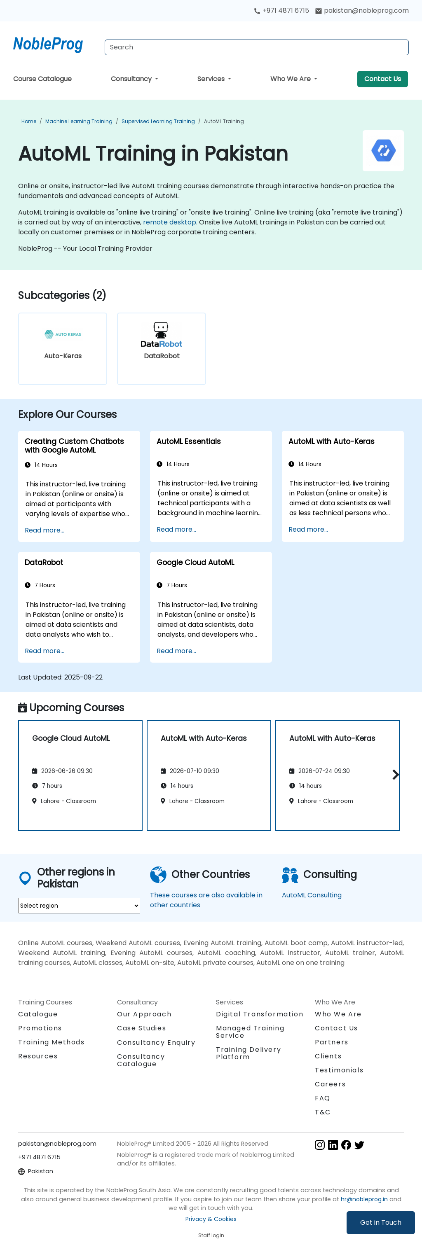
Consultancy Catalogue (141, 1060)
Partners (332, 1042)
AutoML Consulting (312, 895)
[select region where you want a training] (79, 905)
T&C (323, 1112)
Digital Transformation (259, 1014)
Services (211, 79)
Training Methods (51, 1042)
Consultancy (132, 79)
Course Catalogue (42, 79)
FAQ (323, 1098)
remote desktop (169, 222)
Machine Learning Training (79, 121)
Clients (328, 1056)
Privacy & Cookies (211, 1219)
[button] (394, 774)
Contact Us (382, 79)
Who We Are (291, 79)
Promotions (40, 1028)
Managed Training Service (250, 1031)
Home (28, 121)
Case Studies (141, 1028)
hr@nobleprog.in (364, 1199)
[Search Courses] (257, 47)
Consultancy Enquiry (156, 1042)
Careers (330, 1084)
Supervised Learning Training (158, 121)
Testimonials (339, 1070)
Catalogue (38, 1014)
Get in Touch (380, 1222)
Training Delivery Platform (248, 1053)
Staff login (211, 1235)
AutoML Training (224, 121)
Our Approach (144, 1014)
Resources (38, 1056)
